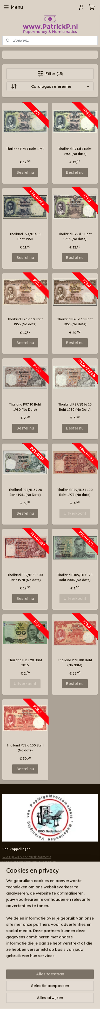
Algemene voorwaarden (20, 872)
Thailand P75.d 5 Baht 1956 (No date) (75, 236)
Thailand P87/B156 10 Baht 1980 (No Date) (75, 406)
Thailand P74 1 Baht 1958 (25, 149)
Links (6, 867)
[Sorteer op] (50, 86)
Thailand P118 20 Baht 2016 (25, 662)
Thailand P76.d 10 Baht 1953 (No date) (25, 321)
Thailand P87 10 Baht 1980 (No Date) (25, 406)
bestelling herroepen (24, 991)
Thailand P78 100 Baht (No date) (75, 662)
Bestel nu (25, 172)
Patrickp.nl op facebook (25, 882)
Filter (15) (50, 74)
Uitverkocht (75, 513)
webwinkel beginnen (56, 991)
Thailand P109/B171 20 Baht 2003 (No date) (74, 577)
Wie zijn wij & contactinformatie (26, 857)
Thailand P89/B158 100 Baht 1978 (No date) (75, 492)
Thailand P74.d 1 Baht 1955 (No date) (74, 151)
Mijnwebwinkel (50, 999)
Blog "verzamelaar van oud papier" (29, 862)
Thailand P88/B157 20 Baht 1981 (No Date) (25, 492)
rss (87, 982)
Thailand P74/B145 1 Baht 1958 (25, 236)
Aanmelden (17, 919)
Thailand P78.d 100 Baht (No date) (25, 747)
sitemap (76, 982)
